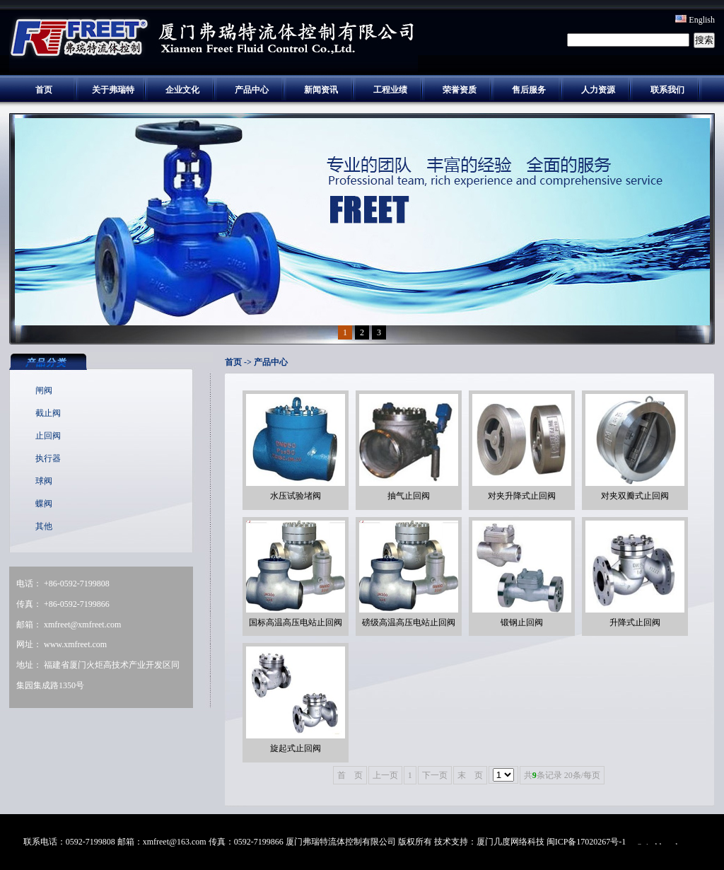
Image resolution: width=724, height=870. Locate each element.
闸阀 (43, 390)
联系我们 (667, 90)
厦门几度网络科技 (510, 842)
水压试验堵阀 (295, 496)
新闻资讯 (321, 90)
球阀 (43, 481)
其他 (43, 526)
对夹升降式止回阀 (522, 496)
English (695, 20)
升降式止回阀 (634, 622)
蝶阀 (43, 504)
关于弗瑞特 (113, 90)
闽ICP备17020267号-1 (586, 842)
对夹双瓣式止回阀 (635, 496)
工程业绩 (390, 90)
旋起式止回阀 (295, 748)
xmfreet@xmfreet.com (82, 625)
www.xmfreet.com (75, 644)
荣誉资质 (460, 90)
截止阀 (48, 413)
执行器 (48, 458)
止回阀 (48, 436)
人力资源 (598, 90)
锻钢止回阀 (522, 622)
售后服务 (529, 90)
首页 (43, 90)
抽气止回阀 (408, 496)
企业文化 (182, 90)
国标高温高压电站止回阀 (295, 622)
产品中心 (252, 90)
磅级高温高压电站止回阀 (408, 622)
